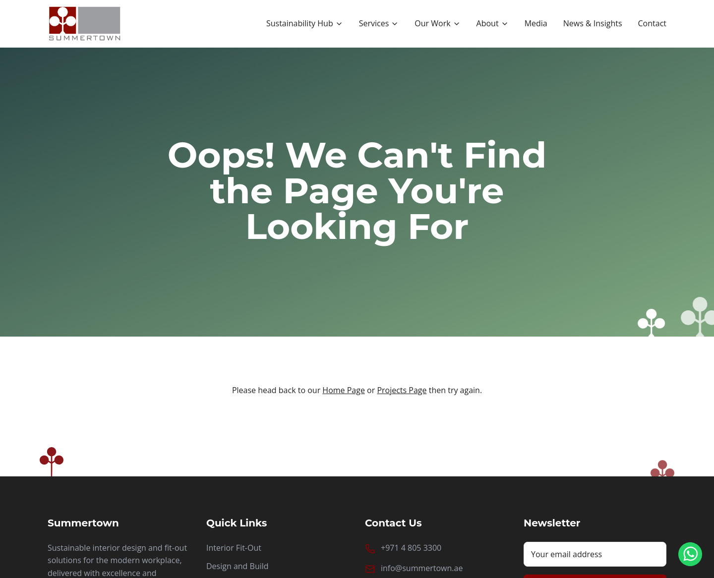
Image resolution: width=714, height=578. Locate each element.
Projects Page (401, 390)
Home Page (343, 390)
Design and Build (237, 566)
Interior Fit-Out (233, 547)
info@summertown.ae (422, 568)
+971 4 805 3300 (411, 547)
